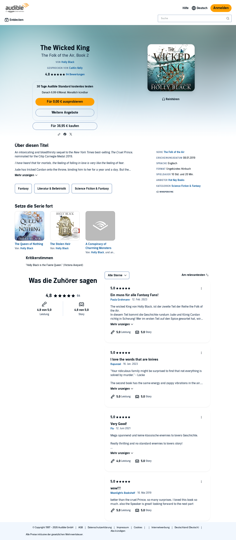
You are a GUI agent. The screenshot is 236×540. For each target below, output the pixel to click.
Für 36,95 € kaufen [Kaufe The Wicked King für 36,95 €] (65, 126)
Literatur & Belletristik (51, 188)
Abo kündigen (118, 531)
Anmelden (221, 8)
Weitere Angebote (65, 112)
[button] (59, 134)
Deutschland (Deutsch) (187, 527)
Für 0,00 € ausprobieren (65, 102)
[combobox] (195, 18)
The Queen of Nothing (29, 244)
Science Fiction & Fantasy (92, 188)
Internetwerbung (161, 527)
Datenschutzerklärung (100, 527)
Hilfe (186, 8)
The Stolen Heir (60, 244)
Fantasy (23, 188)
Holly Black (26, 248)
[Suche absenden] (228, 18)
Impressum (123, 527)
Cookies (138, 527)
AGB (80, 527)
